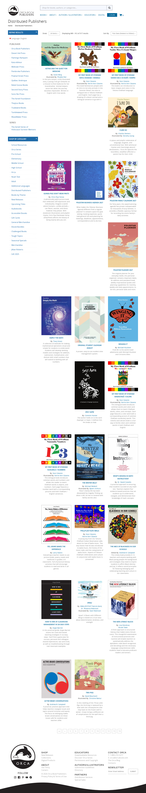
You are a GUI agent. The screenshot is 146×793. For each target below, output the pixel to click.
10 (98, 731)
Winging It (123, 344)
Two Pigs (89, 693)
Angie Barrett (58, 628)
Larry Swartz (57, 553)
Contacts (112, 763)
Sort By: (106, 33)
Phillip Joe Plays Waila (89, 531)
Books (43, 15)
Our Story (45, 767)
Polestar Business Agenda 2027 (89, 202)
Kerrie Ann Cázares (95, 83)
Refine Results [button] (16, 32)
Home (10, 26)
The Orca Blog (114, 760)
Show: (45, 33)
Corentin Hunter (91, 415)
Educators (90, 15)
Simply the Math (56, 338)
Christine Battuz (95, 698)
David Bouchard (91, 696)
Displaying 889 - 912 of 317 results (75, 33)
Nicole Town (123, 627)
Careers (44, 770)
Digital (101, 15)
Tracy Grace (57, 341)
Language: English (18, 38)
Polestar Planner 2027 (123, 270)
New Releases (47, 755)
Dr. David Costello (124, 482)
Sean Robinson (95, 611)
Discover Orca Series (84, 757)
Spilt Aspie (89, 412)
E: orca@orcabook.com (118, 757)
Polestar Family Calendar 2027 (123, 201)
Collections (46, 757)
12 (109, 731)
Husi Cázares (91, 81)
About (52, 15)
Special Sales (80, 780)
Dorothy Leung (128, 136)
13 (114, 731)
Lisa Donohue (124, 625)
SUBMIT (133, 771)
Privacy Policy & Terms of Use (54, 776)
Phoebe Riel (61, 77)
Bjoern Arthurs (95, 488)
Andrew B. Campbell (127, 553)
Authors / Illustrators (70, 15)
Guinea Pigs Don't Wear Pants (56, 193)
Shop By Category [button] (17, 139)
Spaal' (89, 603)
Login (112, 15)
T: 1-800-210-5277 (115, 755)
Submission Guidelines (84, 767)
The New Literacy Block (123, 622)
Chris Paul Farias (57, 197)
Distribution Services (84, 777)
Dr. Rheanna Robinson (89, 608)
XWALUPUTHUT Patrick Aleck (91, 606)
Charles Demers (124, 133)
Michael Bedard (91, 486)
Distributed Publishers (23, 26)
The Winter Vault (89, 483)
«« (59, 731)
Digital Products (48, 760)
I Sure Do (123, 130)
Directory (79, 770)
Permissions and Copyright (86, 760)
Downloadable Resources (86, 755)
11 (103, 731)
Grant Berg (57, 75)
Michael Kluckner (124, 347)
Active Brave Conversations (56, 701)
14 (120, 731)
